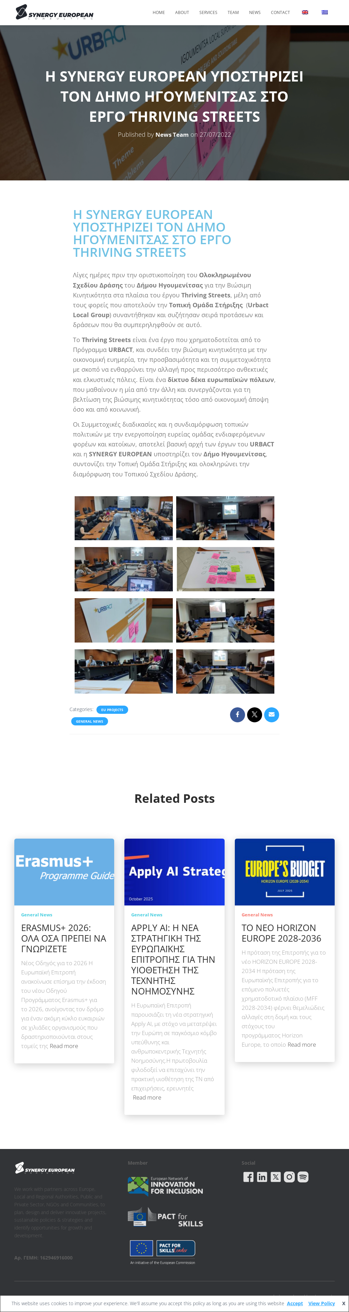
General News (89, 721)
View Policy (321, 1303)
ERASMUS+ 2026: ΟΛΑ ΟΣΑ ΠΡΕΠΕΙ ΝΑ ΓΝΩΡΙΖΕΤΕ (63, 938)
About (182, 12)
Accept (295, 1303)
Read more (64, 1046)
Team (233, 12)
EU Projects (112, 709)
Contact (280, 12)
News (255, 12)
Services (208, 12)
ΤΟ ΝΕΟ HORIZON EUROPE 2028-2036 (281, 933)
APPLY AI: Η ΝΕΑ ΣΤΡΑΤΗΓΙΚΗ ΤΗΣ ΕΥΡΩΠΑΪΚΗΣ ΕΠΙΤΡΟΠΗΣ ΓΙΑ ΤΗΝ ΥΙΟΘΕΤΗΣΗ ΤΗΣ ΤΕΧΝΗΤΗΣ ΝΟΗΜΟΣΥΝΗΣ (173, 959)
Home (159, 12)
